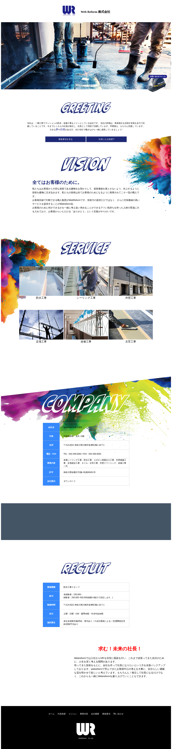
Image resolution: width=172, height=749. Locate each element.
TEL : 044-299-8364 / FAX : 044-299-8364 (82, 454)
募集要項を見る (65, 139)
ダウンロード (70, 481)
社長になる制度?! (106, 139)
